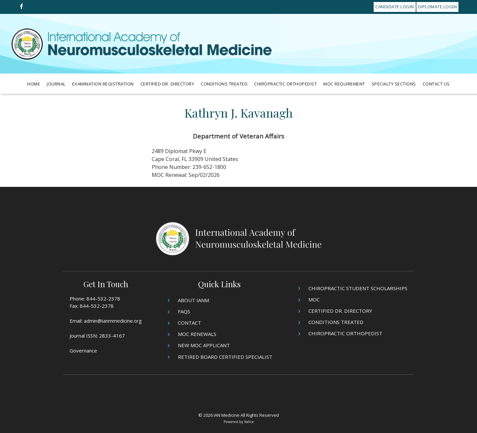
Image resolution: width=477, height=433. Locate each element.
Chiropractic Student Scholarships (357, 288)
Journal (56, 84)
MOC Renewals (197, 334)
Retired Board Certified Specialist (225, 356)
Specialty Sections (394, 84)
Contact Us (436, 84)
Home (33, 84)
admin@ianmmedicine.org (113, 320)
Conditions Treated (224, 84)
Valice (249, 421)
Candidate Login (394, 7)
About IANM (193, 300)
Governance (83, 350)
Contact (189, 322)
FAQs (184, 311)
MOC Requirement (344, 84)
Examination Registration (103, 84)
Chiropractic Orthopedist (285, 84)
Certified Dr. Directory (167, 84)
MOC (314, 299)
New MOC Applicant (204, 345)
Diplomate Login (437, 7)
